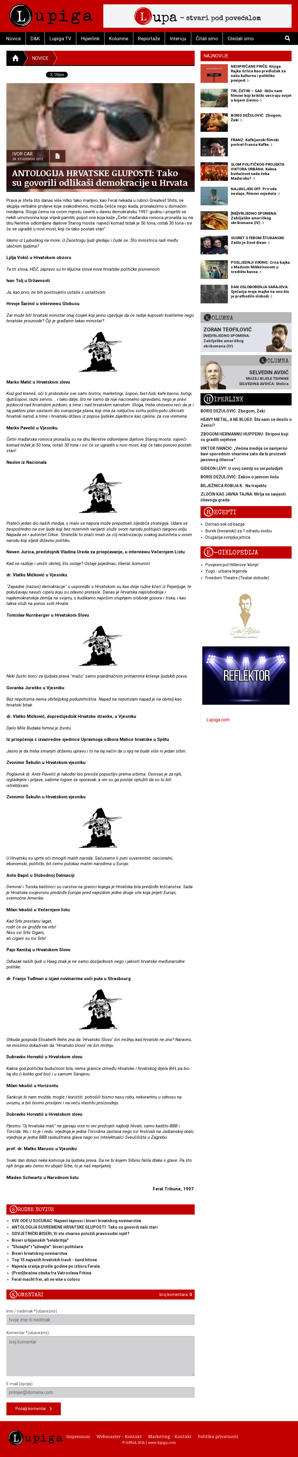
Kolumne (118, 38)
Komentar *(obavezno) (100, 1353)
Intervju (178, 38)
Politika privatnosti (218, 1436)
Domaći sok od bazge (225, 524)
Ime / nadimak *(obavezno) (100, 1317)
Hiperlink (90, 38)
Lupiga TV (60, 38)
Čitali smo (207, 38)
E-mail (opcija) (100, 1389)
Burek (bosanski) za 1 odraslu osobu (238, 531)
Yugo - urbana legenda (226, 571)
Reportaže (149, 38)
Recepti (219, 512)
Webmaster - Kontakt (119, 1436)
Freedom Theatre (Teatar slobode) (237, 578)
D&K (35, 38)
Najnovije (215, 56)
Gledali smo (241, 38)
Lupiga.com (218, 720)
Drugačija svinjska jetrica (227, 537)
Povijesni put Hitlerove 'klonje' (232, 564)
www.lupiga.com (162, 1442)
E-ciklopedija (230, 552)
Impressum (78, 1436)
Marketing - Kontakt (169, 1436)
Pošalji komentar (33, 1409)
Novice (13, 38)
